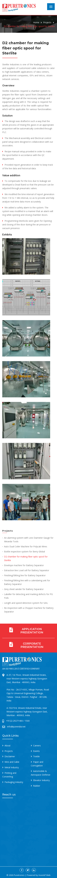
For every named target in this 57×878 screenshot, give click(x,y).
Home (36, 22)
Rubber (36, 785)
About (7, 745)
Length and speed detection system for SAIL (26, 602)
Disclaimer (10, 756)
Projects (47, 22)
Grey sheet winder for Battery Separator (24, 589)
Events (36, 751)
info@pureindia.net (16, 726)
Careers (37, 745)
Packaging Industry (14, 782)
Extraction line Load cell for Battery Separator (26, 570)
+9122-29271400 (14, 720)
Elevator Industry (41, 780)
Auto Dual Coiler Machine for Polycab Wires (25, 546)
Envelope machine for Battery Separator (24, 565)
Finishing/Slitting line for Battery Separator (25, 575)
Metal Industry (12, 767)
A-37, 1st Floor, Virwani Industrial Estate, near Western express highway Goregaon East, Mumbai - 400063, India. (27, 678)
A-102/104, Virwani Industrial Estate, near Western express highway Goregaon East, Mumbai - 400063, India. (27, 711)
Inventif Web (44, 875)
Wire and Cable (12, 761)
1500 (27, 720)
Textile (36, 756)
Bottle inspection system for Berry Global (24, 551)
